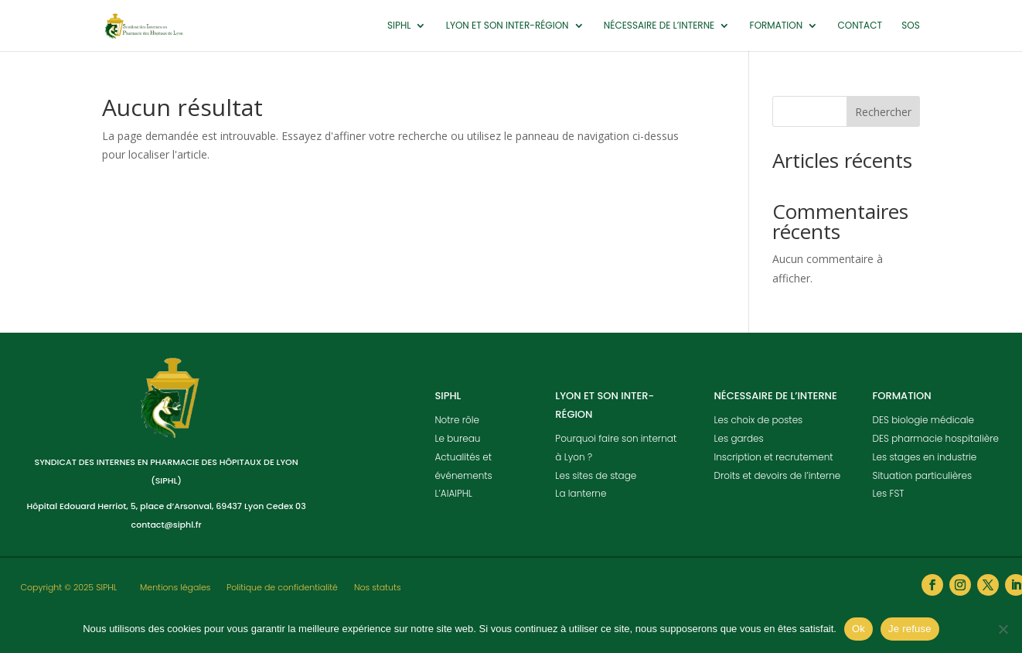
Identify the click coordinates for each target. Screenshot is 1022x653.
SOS (910, 26)
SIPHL (399, 26)
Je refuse (910, 628)
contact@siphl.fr (166, 524)
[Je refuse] (1002, 629)
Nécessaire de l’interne (659, 26)
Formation (776, 26)
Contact (859, 26)
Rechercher (883, 111)
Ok (858, 628)
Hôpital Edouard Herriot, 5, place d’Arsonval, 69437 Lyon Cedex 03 (166, 506)
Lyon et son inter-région (507, 26)
